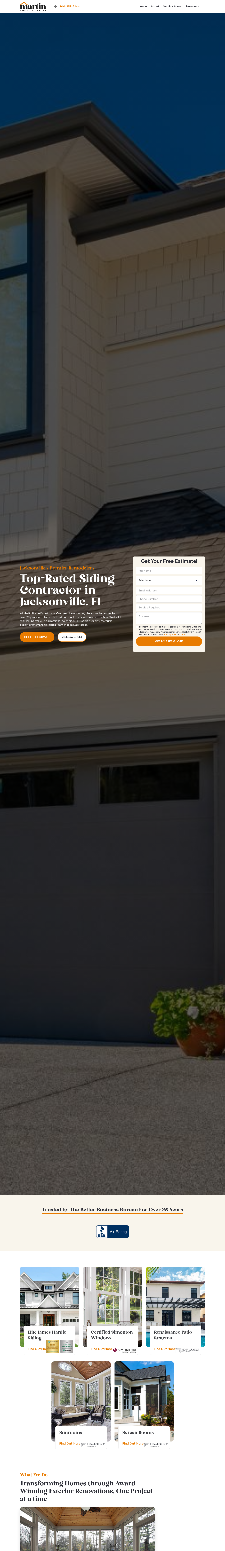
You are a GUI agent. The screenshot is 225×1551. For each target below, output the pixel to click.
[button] (192, 6)
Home (143, 6)
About (155, 6)
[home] (33, 6)
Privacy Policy (171, 634)
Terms (183, 634)
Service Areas (172, 6)
